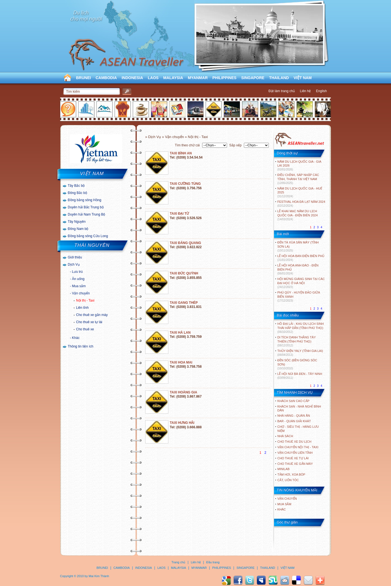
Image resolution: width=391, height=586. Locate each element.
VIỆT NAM (303, 78)
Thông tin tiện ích (80, 346)
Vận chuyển (81, 293)
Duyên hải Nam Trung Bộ (86, 214)
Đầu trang (213, 562)
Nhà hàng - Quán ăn (293, 415)
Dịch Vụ (74, 264)
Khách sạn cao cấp (293, 401)
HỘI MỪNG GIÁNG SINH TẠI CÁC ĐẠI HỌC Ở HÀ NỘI (301, 283)
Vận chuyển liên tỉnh (294, 452)
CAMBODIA (106, 78)
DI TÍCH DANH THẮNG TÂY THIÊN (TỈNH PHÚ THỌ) (296, 341)
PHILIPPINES (224, 78)
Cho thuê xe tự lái (89, 322)
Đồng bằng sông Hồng (84, 200)
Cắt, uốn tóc (288, 480)
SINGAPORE (252, 78)
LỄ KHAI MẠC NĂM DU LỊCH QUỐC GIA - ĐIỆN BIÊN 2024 (297, 215)
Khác (75, 338)
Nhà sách (285, 436)
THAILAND (279, 78)
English (321, 91)
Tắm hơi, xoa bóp (291, 474)
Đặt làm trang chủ (282, 91)
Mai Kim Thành (99, 576)
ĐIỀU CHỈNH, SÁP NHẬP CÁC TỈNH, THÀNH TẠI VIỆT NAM (298, 179)
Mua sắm (79, 286)
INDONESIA (132, 78)
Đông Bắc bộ (77, 193)
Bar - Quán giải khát (294, 421)
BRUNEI (83, 78)
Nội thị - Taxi (85, 300)
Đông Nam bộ (78, 229)
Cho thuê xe (85, 329)
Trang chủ (178, 562)
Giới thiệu (75, 257)
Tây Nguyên (77, 222)
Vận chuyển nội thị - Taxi (297, 447)
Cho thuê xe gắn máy (92, 315)
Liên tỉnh (82, 308)
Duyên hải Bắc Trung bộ (86, 207)
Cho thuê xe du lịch (294, 441)
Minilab (283, 469)
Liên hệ (305, 91)
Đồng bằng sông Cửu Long (88, 236)
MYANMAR (198, 78)
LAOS (153, 78)
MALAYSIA (173, 78)
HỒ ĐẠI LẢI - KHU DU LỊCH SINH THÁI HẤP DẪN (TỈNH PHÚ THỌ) (300, 327)
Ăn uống (78, 279)
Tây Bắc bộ (76, 186)
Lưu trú (77, 272)
